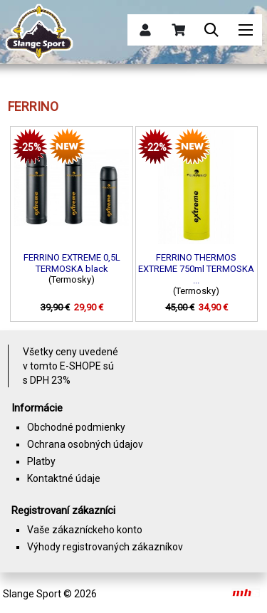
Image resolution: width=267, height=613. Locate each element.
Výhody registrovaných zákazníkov (105, 546)
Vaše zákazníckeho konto (84, 529)
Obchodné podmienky (76, 427)
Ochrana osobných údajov (85, 444)
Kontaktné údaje (63, 478)
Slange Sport (32, 593)
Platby (41, 461)
